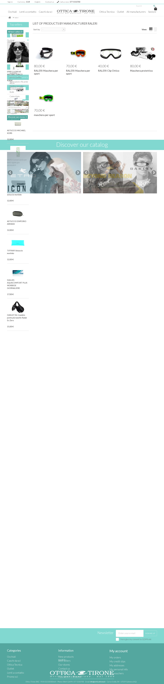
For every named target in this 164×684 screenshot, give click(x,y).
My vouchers (115, 654)
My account (117, 637)
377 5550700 (75, 2)
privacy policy (16, 414)
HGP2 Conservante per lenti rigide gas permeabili (17, 166)
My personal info (117, 651)
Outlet (126, 11)
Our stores (16, 512)
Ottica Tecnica (112, 11)
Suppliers (15, 541)
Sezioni (82, 16)
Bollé (12, 448)
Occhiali (15, 11)
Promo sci (11, 374)
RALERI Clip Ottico (108, 74)
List (155, 33)
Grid (150, 33)
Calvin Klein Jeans (17, 457)
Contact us (49, 2)
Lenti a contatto (31, 11)
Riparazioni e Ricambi (19, 418)
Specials (14, 471)
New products (64, 643)
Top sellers (16, 28)
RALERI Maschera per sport (46, 76)
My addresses (116, 648)
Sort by (36, 33)
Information (17, 405)
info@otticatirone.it (97, 682)
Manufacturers (19, 434)
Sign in (10, 2)
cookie (61, 660)
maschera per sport (44, 119)
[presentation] (10, 584)
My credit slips (116, 646)
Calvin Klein (15, 452)
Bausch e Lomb (16, 444)
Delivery (13, 410)
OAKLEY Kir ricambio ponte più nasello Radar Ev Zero (17, 322)
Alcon (12, 439)
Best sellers (63, 646)
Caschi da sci (50, 11)
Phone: (71, 682)
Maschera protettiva (141, 74)
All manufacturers (142, 11)
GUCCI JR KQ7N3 (14, 489)
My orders (114, 643)
